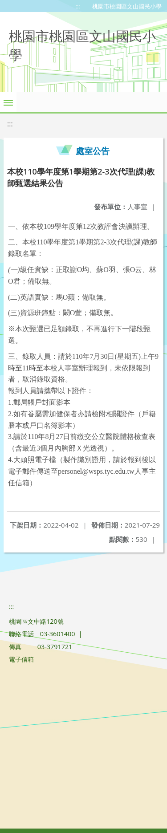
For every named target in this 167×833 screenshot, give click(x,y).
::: (78, 6)
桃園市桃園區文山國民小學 (127, 6)
